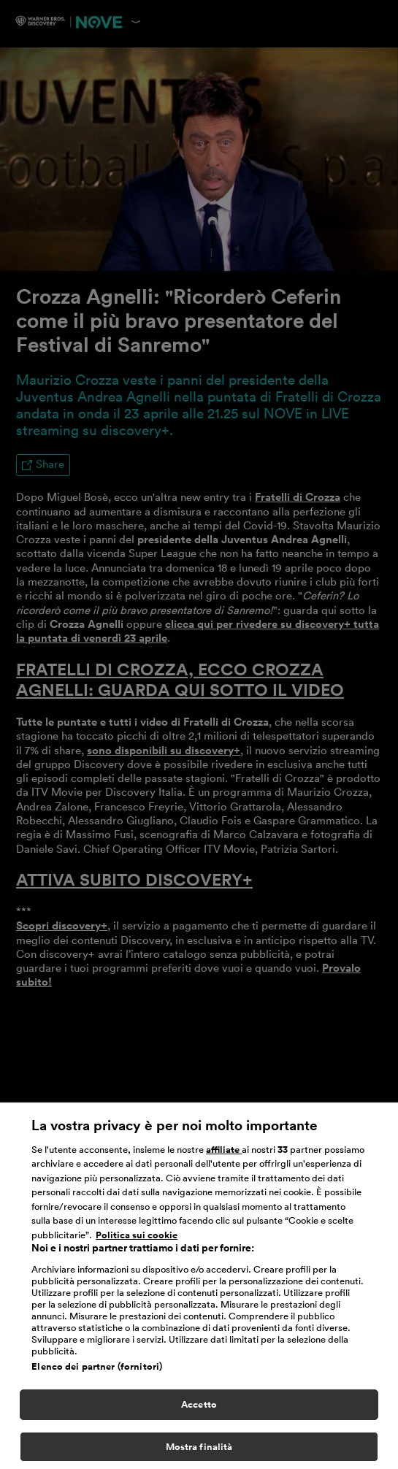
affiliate (224, 1154)
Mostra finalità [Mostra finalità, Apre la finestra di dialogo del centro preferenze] (199, 1451)
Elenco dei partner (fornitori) (96, 1371)
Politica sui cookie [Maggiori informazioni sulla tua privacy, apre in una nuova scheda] (136, 1239)
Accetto (199, 1409)
